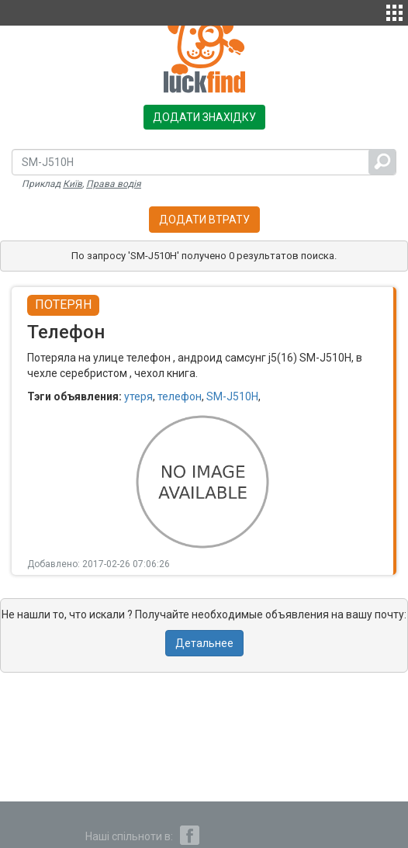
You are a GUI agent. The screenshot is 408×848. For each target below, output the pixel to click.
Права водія (113, 183)
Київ (72, 183)
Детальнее (204, 643)
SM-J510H (232, 396)
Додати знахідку (204, 117)
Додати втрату (204, 219)
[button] (394, 11)
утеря (138, 396)
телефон (179, 396)
